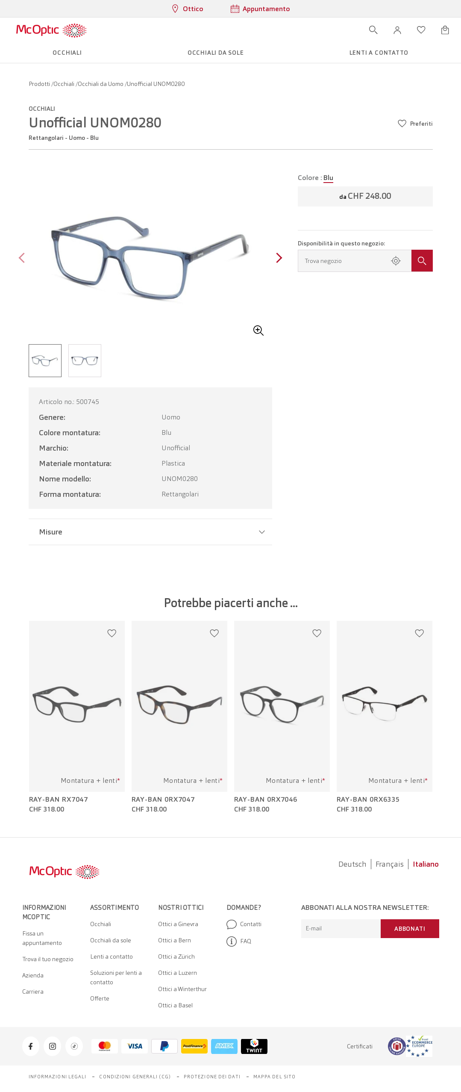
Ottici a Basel (175, 1005)
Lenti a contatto (111, 956)
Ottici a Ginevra (178, 924)
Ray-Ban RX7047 (58, 799)
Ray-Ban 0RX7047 (163, 799)
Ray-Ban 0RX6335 (368, 799)
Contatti (243, 924)
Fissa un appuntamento (42, 938)
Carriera (33, 991)
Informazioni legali (58, 1077)
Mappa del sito (274, 1077)
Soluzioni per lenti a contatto (116, 977)
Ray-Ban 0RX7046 (266, 799)
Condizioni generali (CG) (134, 1077)
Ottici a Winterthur (182, 989)
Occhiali (64, 84)
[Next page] (277, 259)
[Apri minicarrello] (445, 30)
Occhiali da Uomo (101, 84)
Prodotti (40, 84)
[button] (397, 30)
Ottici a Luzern (177, 973)
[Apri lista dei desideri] (421, 30)
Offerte (99, 998)
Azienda (33, 975)
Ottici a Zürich (176, 956)
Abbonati (409, 929)
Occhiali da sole (110, 940)
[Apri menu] (111, 30)
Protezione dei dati (212, 1077)
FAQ (238, 941)
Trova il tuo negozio (47, 959)
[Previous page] (23, 259)
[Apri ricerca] (373, 30)
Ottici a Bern (174, 940)
